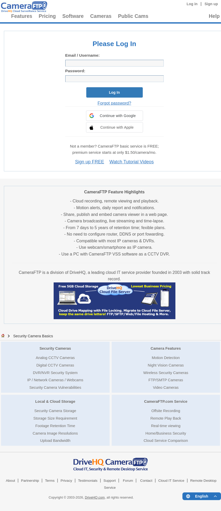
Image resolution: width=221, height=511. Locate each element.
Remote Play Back (166, 418)
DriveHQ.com (95, 497)
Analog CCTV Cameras (55, 358)
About (10, 481)
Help (214, 16)
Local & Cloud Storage (55, 401)
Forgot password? (114, 103)
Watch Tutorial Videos (131, 161)
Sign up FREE (89, 161)
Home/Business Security (165, 433)
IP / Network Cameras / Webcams (55, 380)
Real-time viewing (166, 426)
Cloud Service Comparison (166, 441)
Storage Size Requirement (55, 418)
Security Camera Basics (33, 336)
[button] (114, 116)
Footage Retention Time (55, 426)
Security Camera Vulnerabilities (55, 387)
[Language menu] (201, 496)
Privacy (66, 481)
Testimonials (87, 481)
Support (109, 481)
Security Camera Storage (55, 411)
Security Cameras (55, 348)
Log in (192, 4)
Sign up (211, 4)
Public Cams (133, 16)
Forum (128, 481)
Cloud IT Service (171, 481)
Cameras (100, 16)
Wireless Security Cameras (165, 373)
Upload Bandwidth (55, 441)
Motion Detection (166, 358)
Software (73, 16)
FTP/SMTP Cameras (165, 380)
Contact (146, 481)
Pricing (47, 16)
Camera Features (166, 348)
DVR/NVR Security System (55, 373)
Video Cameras (166, 387)
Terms (50, 481)
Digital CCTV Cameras (55, 365)
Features (21, 16)
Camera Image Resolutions (55, 433)
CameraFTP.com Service (165, 401)
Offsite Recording (165, 411)
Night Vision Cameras (166, 365)
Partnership (30, 481)
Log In (114, 92)
